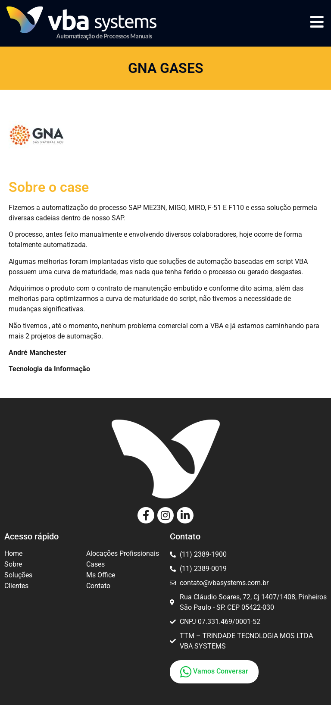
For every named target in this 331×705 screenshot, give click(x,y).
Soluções (18, 575)
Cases (95, 564)
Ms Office (100, 575)
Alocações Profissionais (122, 553)
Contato (98, 586)
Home (13, 553)
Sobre (13, 564)
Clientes (16, 586)
